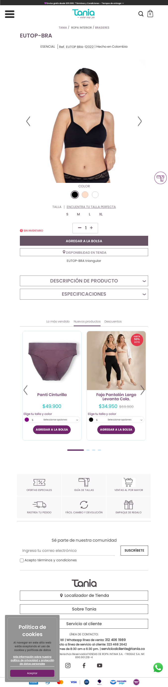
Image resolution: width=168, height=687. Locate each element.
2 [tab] (88, 450)
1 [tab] (75, 450)
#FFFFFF (95, 194)
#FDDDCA (85, 194)
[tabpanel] (52, 386)
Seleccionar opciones (55, 419)
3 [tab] (93, 450)
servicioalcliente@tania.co (123, 649)
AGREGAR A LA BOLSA (84, 241)
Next (140, 121)
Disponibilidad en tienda (84, 252)
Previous (28, 121)
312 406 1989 (115, 640)
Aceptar (32, 673)
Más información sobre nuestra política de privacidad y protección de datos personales (32, 660)
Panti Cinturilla (52, 395)
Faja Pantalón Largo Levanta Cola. (116, 397)
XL (100, 214)
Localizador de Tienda (84, 595)
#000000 (74, 194)
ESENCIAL (47, 46)
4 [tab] (99, 450)
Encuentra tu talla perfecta (91, 207)
